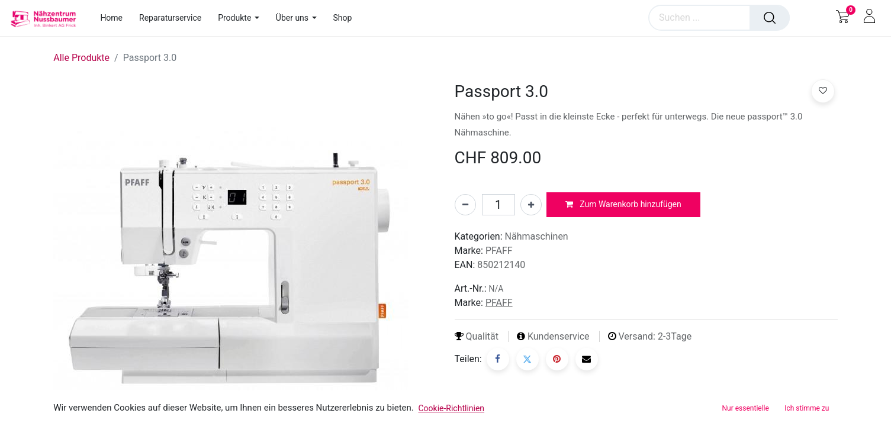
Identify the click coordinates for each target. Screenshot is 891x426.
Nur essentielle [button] (745, 408)
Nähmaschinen (536, 236)
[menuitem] (115, 18)
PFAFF (499, 250)
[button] (623, 205)
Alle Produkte (81, 57)
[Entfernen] (465, 204)
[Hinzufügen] (531, 204)
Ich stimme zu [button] (806, 408)
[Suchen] (770, 18)
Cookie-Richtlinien (451, 408)
